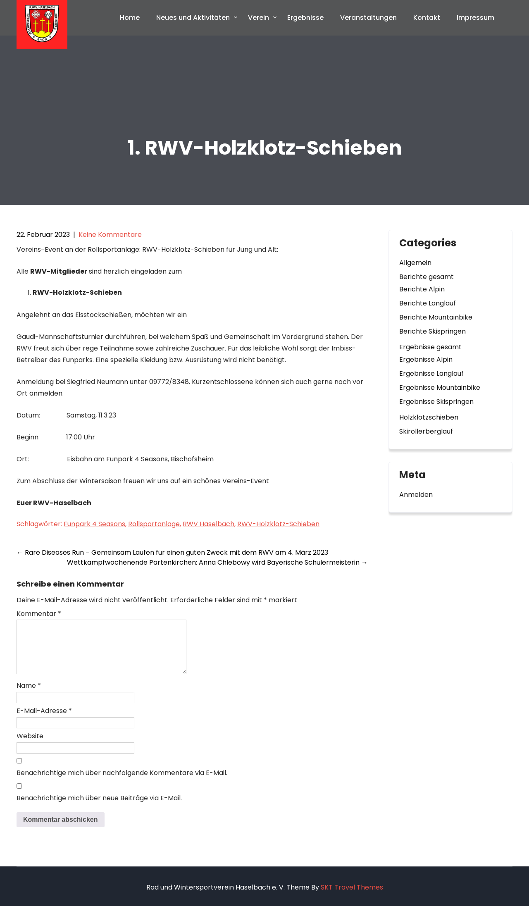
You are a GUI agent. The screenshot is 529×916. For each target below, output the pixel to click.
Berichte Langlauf (427, 303)
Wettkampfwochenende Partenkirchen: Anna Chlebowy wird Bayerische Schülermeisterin (217, 562)
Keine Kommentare (110, 234)
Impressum (475, 17)
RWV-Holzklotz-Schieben (278, 524)
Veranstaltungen (368, 17)
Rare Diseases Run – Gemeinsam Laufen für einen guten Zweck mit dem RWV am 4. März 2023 (172, 552)
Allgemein (415, 262)
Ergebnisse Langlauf (431, 373)
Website (30, 746)
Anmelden (416, 494)
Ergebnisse (305, 17)
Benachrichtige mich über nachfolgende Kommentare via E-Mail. (122, 782)
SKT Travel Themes (352, 897)
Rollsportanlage (154, 524)
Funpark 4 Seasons (94, 524)
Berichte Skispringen (432, 331)
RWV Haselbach (208, 524)
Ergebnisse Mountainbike (439, 387)
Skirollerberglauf (426, 431)
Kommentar (39, 613)
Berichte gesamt (426, 276)
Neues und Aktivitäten (193, 17)
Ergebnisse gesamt (430, 347)
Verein (258, 17)
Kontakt (426, 17)
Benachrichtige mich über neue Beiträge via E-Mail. (99, 808)
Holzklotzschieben (428, 417)
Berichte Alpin (422, 289)
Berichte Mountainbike (435, 317)
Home (130, 17)
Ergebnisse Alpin (426, 359)
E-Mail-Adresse (44, 720)
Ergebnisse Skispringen (436, 401)
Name (29, 695)
